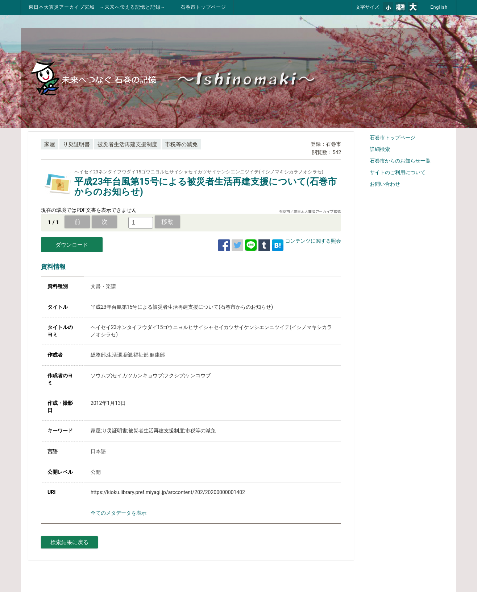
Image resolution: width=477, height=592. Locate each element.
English (439, 7)
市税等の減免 (181, 144)
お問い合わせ (385, 184)
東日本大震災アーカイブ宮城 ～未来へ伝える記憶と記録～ (97, 7)
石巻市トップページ (203, 7)
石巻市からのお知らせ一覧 (400, 161)
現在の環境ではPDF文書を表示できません (89, 210)
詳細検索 (380, 149)
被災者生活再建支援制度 (127, 144)
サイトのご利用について (398, 172)
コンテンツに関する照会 (313, 241)
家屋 (49, 144)
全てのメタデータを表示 (118, 513)
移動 (167, 221)
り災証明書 (76, 144)
